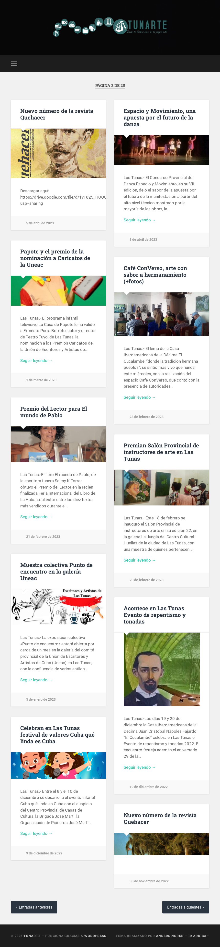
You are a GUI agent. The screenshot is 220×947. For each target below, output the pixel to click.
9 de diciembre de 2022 (44, 853)
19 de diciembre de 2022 (149, 787)
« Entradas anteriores (34, 907)
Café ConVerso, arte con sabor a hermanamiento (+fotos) (155, 274)
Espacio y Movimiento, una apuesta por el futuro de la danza (160, 117)
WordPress (95, 936)
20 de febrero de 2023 (147, 580)
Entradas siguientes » (185, 907)
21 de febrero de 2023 (43, 537)
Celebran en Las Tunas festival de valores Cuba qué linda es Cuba (57, 734)
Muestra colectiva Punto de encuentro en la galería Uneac (56, 571)
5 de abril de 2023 (40, 223)
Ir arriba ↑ (198, 936)
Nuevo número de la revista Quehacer (56, 114)
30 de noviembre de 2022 (149, 881)
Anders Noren (170, 936)
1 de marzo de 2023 (41, 380)
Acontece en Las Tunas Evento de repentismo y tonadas (155, 614)
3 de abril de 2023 (143, 240)
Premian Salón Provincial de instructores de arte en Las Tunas (161, 452)
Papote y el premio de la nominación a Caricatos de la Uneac (55, 258)
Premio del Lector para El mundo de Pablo (53, 412)
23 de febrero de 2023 (147, 417)
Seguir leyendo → (140, 219)
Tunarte (32, 936)
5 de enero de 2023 (41, 699)
